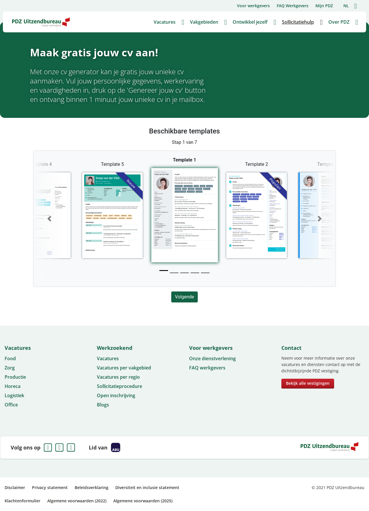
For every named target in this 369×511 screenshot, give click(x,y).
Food (10, 358)
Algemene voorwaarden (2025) (142, 500)
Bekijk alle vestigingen (308, 383)
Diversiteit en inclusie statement (147, 487)
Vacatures (108, 358)
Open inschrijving (116, 395)
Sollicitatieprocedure (119, 386)
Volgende (184, 297)
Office (11, 405)
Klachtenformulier (22, 500)
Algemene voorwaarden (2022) (76, 500)
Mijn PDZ (324, 5)
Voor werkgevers (253, 5)
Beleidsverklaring (91, 487)
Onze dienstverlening (212, 358)
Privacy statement (50, 487)
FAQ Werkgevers (292, 5)
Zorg (10, 368)
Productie (15, 377)
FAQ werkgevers (207, 368)
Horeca (12, 386)
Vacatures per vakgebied (124, 368)
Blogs (103, 405)
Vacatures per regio (118, 377)
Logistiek (14, 395)
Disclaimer (15, 487)
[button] (49, 219)
